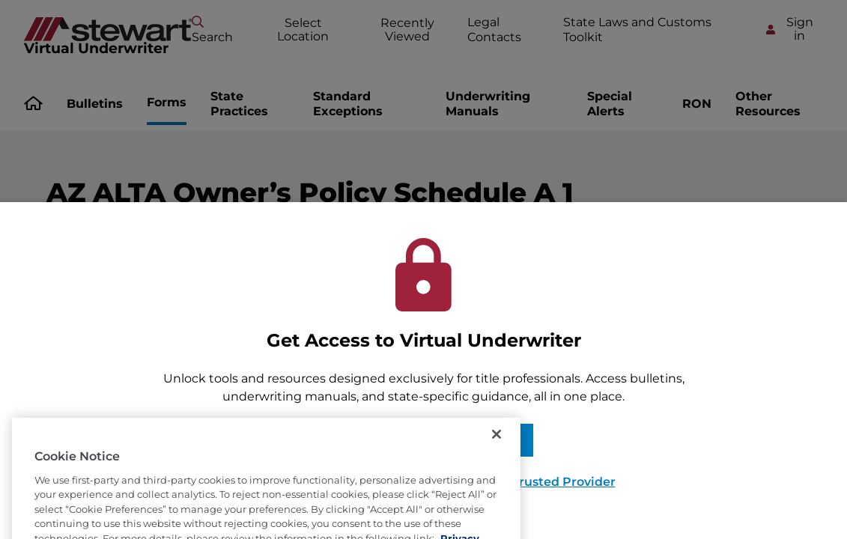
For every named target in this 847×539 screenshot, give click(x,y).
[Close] (496, 447)
